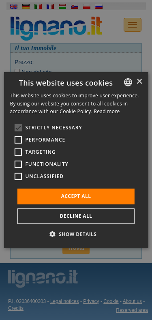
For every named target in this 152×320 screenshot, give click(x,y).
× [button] (139, 82)
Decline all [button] (76, 216)
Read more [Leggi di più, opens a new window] (107, 111)
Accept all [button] (76, 196)
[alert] (76, 160)
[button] (76, 234)
